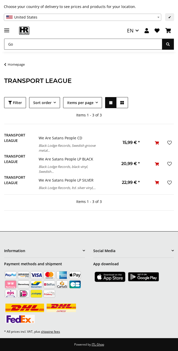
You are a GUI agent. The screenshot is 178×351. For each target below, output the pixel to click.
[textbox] (82, 17)
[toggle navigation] (6, 28)
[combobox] (82, 17)
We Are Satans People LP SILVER (66, 180)
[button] (147, 31)
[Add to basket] (156, 143)
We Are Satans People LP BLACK (66, 159)
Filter (15, 102)
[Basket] (168, 31)
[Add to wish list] (169, 143)
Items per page (80, 102)
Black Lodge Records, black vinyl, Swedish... (63, 169)
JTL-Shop (98, 344)
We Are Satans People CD (60, 137)
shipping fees (50, 331)
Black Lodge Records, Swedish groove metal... (67, 148)
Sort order (42, 102)
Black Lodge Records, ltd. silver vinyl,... (67, 187)
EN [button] (130, 30)
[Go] (83, 44)
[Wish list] (157, 31)
